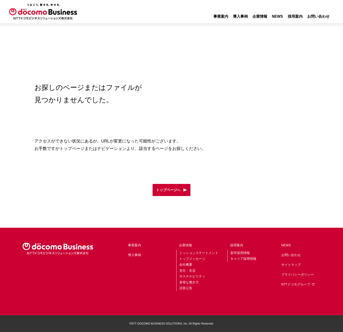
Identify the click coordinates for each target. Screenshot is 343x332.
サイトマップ (291, 265)
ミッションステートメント (198, 253)
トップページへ (168, 190)
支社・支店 (187, 270)
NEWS (277, 16)
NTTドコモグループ (297, 284)
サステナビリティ (192, 276)
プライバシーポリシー (297, 274)
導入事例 (240, 16)
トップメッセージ (192, 259)
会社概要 (185, 264)
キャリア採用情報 (243, 259)
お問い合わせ (318, 16)
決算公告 (185, 288)
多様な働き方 (189, 282)
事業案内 (220, 16)
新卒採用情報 (240, 253)
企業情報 (185, 245)
